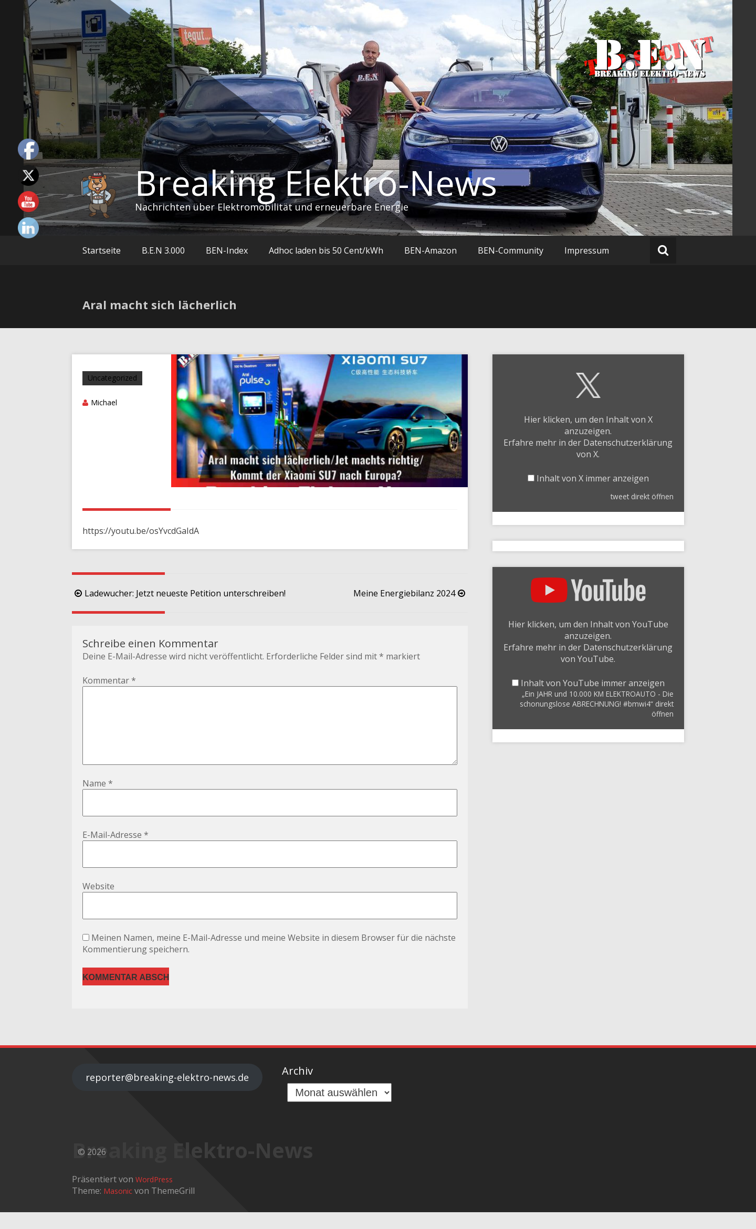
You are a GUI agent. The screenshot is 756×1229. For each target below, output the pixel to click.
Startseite (101, 250)
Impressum (586, 250)
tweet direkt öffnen (642, 496)
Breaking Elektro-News (316, 183)
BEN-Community (510, 250)
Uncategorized (112, 378)
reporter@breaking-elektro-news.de (167, 1094)
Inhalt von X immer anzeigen (593, 478)
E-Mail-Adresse (115, 851)
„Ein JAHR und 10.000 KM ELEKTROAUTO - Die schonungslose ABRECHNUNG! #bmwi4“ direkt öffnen (597, 704)
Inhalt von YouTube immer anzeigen (593, 683)
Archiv (297, 1087)
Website (98, 903)
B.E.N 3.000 (163, 250)
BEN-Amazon (430, 250)
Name (97, 800)
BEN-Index (227, 250)
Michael (104, 402)
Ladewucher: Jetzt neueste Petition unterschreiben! (179, 593)
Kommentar (109, 680)
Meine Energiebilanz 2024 (410, 593)
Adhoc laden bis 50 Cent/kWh (326, 250)
